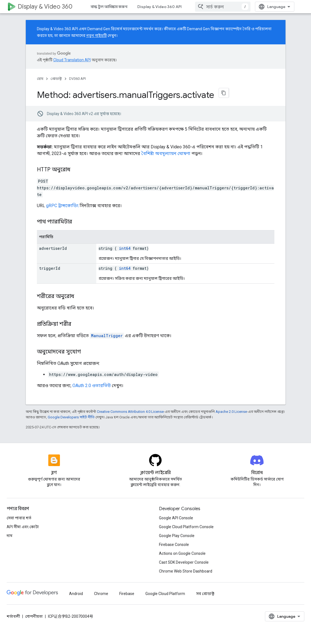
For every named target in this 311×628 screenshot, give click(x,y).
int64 (124, 245)
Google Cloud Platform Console (186, 599)
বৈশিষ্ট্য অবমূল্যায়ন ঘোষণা (165, 150)
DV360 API (77, 79)
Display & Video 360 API (159, 6)
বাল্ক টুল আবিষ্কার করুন (109, 6)
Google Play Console (176, 608)
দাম (9, 608)
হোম (40, 79)
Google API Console (176, 590)
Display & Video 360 (45, 6)
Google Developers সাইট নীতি (71, 419)
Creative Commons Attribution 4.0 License (130, 413)
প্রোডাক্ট (56, 79)
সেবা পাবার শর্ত (19, 590)
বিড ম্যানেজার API (206, 6)
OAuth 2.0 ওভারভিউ (91, 382)
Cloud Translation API (72, 60)
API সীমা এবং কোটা (23, 599)
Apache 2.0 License (231, 413)
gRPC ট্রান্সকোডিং (62, 202)
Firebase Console (174, 616)
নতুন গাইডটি (96, 35)
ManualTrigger (107, 332)
